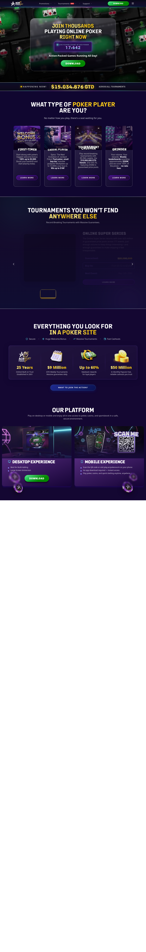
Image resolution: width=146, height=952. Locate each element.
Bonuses (114, 637)
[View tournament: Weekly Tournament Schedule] (81, 293)
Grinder (119, 149)
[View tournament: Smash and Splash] (98, 293)
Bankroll (131, 637)
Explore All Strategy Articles (73, 899)
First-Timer (27, 149)
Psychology (128, 837)
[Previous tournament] (13, 264)
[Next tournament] (132, 264)
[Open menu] (132, 3)
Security (98, 637)
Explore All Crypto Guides (73, 721)
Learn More (29, 178)
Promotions (45, 3)
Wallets (81, 637)
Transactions (65, 637)
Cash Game (91, 837)
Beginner (18, 837)
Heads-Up (110, 837)
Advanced (55, 837)
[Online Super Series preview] (43, 258)
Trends (73, 642)
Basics (31, 637)
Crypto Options (38, 583)
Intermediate (36, 837)
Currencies (48, 637)
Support (87, 3)
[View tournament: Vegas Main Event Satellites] (64, 293)
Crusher (89, 148)
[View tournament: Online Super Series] (48, 293)
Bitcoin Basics (20, 583)
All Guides (15, 637)
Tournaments (67, 3)
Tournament (73, 837)
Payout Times (57, 583)
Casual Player (58, 149)
